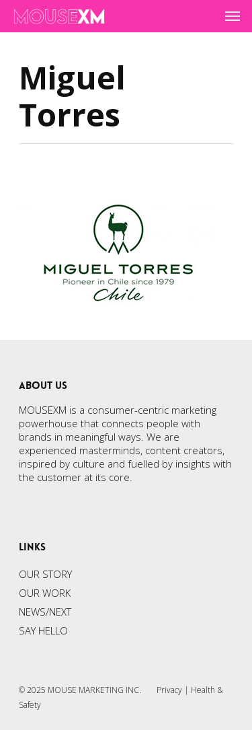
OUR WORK (45, 592)
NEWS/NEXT (45, 611)
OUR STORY (45, 574)
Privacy (169, 690)
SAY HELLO (43, 630)
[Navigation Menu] (232, 16)
